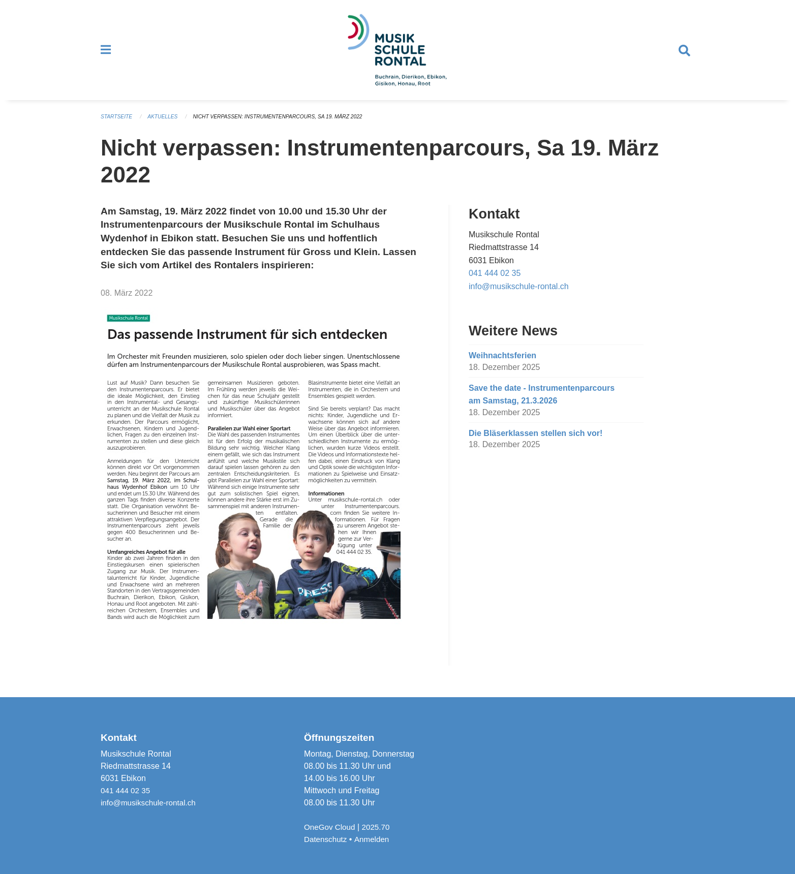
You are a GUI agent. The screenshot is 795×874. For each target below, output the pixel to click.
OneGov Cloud (331, 827)
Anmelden (374, 839)
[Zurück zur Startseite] (397, 54)
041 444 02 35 (495, 280)
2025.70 (379, 827)
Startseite (118, 124)
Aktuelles (166, 124)
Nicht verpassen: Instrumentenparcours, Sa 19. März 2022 (289, 124)
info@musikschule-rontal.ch (519, 293)
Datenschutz (326, 839)
